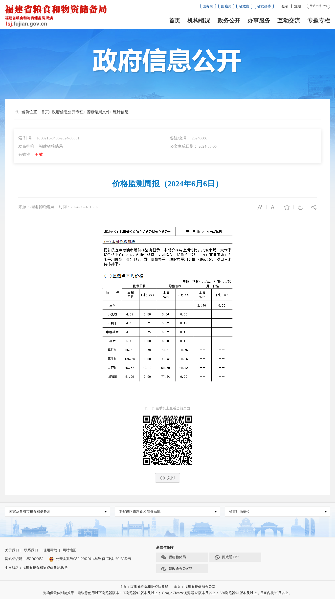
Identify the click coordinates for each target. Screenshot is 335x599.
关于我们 (12, 550)
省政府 (244, 6)
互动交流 (288, 20)
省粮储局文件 (98, 112)
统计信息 (121, 112)
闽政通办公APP (176, 569)
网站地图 (69, 550)
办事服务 (258, 20)
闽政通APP (226, 557)
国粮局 (226, 6)
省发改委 (264, 6)
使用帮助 (50, 550)
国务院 (208, 6)
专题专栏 (318, 20)
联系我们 (31, 550)
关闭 (167, 478)
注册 (297, 6)
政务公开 (229, 20)
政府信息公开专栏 (68, 112)
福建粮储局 (173, 557)
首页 (174, 20)
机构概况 (198, 20)
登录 (284, 6)
